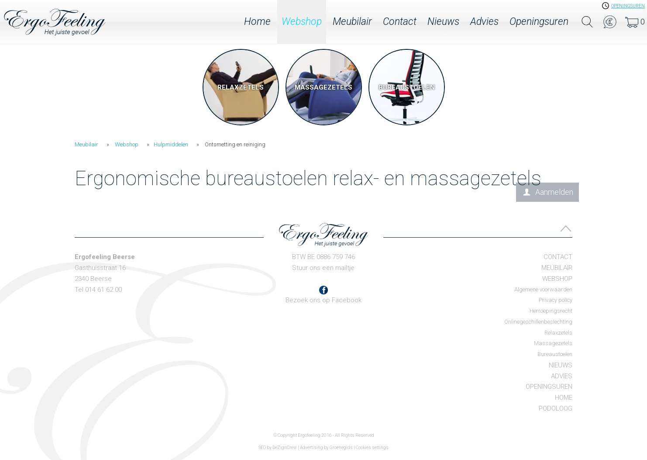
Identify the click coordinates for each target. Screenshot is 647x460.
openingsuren (628, 5)
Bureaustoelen (554, 354)
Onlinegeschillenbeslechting (538, 321)
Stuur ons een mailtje (323, 268)
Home (257, 22)
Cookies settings (372, 447)
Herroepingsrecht (551, 311)
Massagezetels (553, 343)
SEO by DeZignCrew (277, 447)
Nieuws (443, 22)
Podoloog (555, 408)
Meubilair (352, 22)
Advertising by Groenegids (326, 447)
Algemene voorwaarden (543, 289)
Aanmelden (554, 192)
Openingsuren (538, 22)
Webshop (302, 22)
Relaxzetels (558, 332)
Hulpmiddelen (171, 144)
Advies (484, 22)
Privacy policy (555, 300)
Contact (399, 22)
